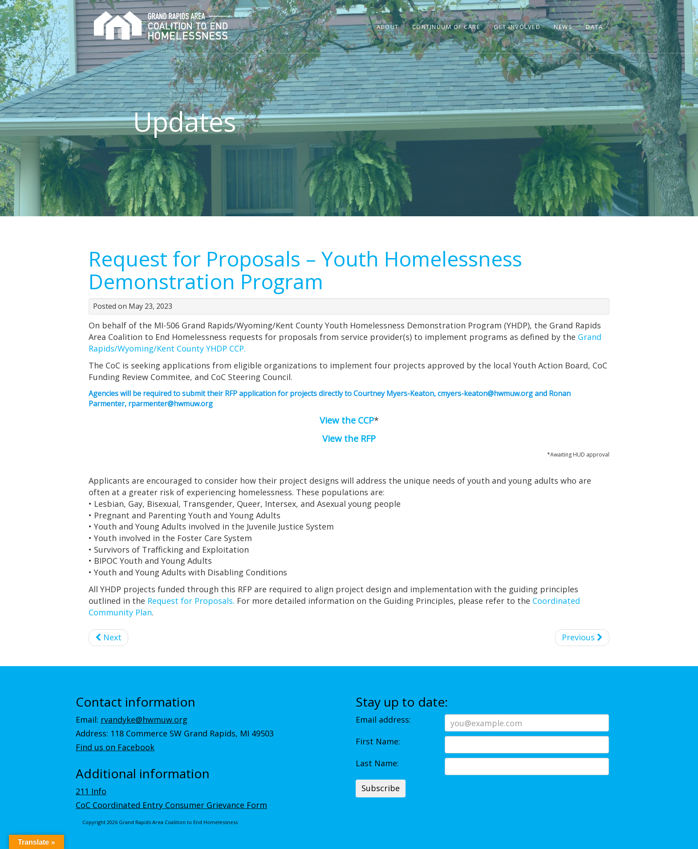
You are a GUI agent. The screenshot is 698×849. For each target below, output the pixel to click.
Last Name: (377, 763)
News (563, 27)
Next (108, 637)
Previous (582, 637)
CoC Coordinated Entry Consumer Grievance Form (171, 805)
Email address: (383, 719)
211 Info (91, 791)
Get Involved (517, 27)
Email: (131, 719)
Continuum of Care (446, 27)
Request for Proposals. (190, 600)
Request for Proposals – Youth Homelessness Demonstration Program (305, 270)
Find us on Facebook (115, 747)
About (388, 27)
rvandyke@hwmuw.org (144, 719)
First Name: (378, 741)
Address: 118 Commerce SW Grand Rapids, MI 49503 (175, 733)
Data (594, 27)
